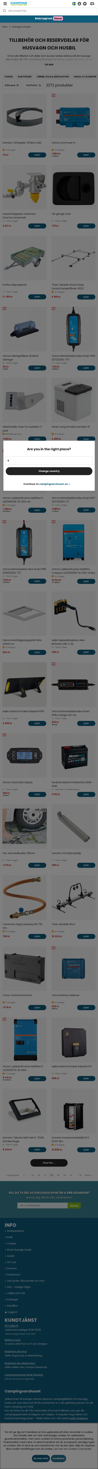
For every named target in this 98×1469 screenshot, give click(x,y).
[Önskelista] (84, 4)
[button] (78, 4)
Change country (49, 471)
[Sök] (49, 10)
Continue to (46, 484)
